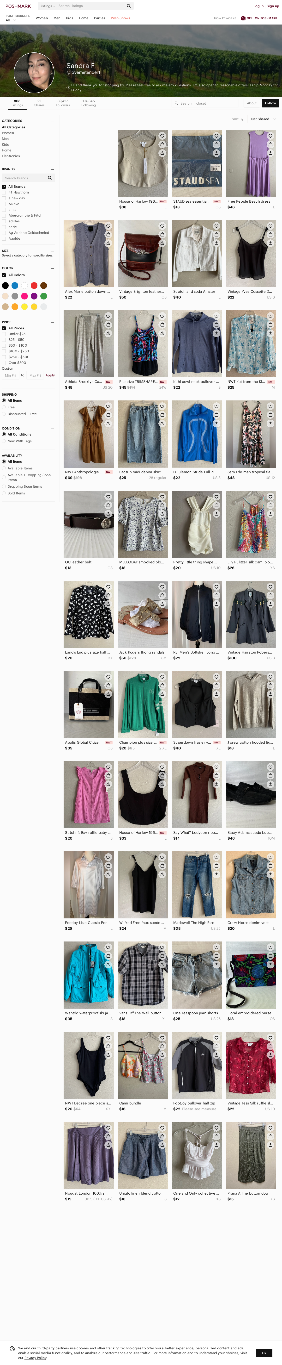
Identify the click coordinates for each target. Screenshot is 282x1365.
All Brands (13, 186)
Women (42, 18)
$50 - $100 (14, 345)
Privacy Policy (35, 1358)
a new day (13, 198)
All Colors (13, 275)
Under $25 (14, 334)
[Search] (91, 6)
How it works (225, 18)
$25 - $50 (13, 339)
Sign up (273, 6)
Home (84, 18)
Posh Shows (120, 18)
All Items (12, 400)
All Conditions (16, 434)
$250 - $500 (16, 357)
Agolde (11, 238)
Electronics (11, 156)
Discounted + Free (19, 414)
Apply (50, 375)
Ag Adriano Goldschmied (25, 233)
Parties (99, 18)
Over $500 (14, 363)
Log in (258, 6)
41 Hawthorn (15, 192)
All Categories (13, 127)
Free (8, 407)
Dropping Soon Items (22, 486)
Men (57, 18)
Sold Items (13, 493)
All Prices (13, 328)
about (252, 103)
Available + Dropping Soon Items (26, 477)
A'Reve (10, 204)
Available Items (17, 468)
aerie (9, 227)
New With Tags (17, 441)
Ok (264, 1353)
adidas (11, 221)
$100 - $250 (15, 351)
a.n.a (9, 209)
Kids (69, 18)
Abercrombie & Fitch (22, 215)
